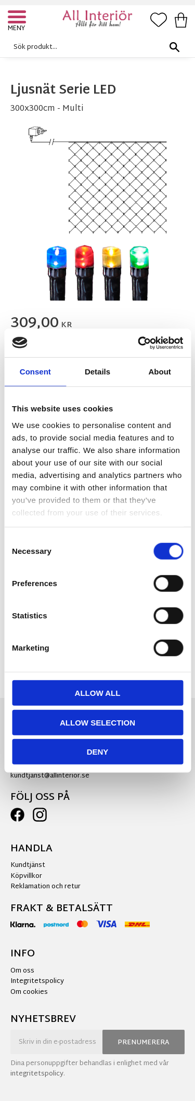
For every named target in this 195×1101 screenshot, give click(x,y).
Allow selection (97, 722)
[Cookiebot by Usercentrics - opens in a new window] (139, 342)
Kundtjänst (27, 865)
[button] (18, 18)
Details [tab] (97, 371)
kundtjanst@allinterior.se (49, 776)
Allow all (98, 693)
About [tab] (160, 371)
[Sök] (174, 47)
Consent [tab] (35, 371)
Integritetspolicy (37, 981)
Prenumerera (144, 1043)
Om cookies (29, 992)
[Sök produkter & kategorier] (95, 47)
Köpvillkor (26, 876)
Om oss (22, 971)
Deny (98, 751)
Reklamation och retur (45, 886)
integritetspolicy (36, 1074)
